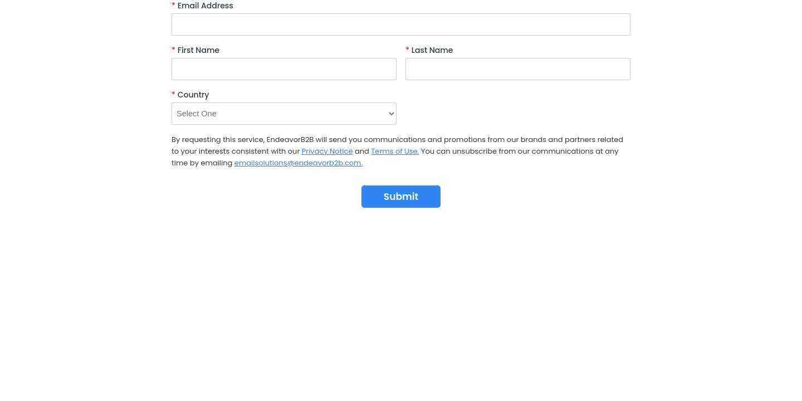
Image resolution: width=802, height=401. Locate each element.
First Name (195, 50)
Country (190, 94)
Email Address (202, 5)
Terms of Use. (395, 151)
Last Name (429, 50)
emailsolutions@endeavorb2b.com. (298, 163)
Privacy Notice (327, 151)
